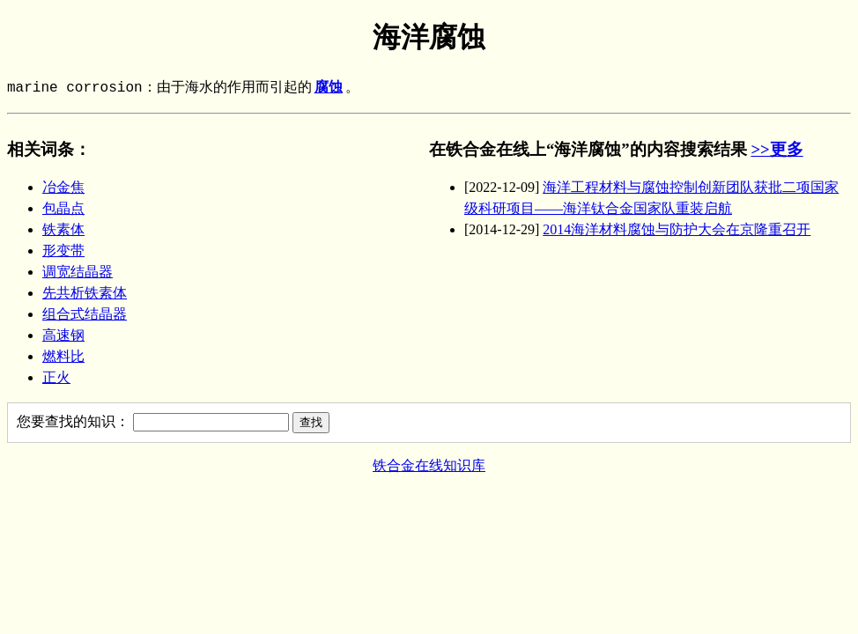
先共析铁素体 (84, 292)
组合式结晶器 (84, 313)
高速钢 (63, 335)
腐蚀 (328, 88)
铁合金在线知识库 (429, 465)
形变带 (63, 250)
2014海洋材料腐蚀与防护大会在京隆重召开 (676, 229)
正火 (56, 377)
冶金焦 (63, 187)
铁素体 (63, 229)
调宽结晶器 (77, 271)
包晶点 (63, 208)
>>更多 (777, 149)
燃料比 (63, 356)
